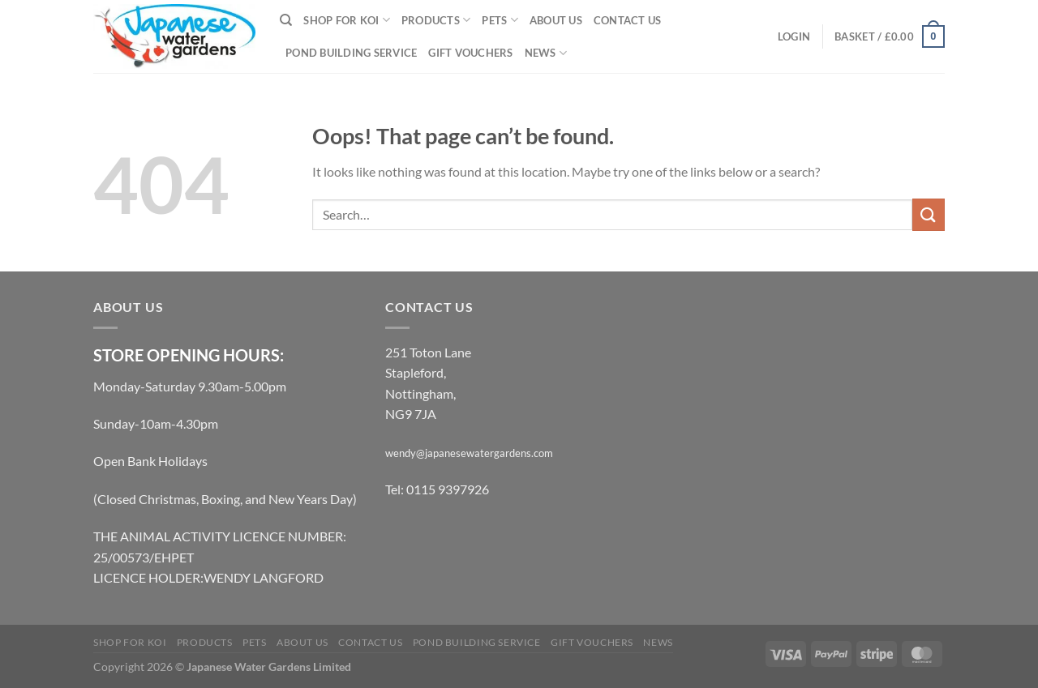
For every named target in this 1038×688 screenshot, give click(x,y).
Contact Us (628, 20)
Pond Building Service (351, 52)
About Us (556, 20)
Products (436, 20)
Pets (499, 20)
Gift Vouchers (470, 52)
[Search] (286, 20)
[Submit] (928, 214)
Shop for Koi (346, 20)
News (546, 53)
